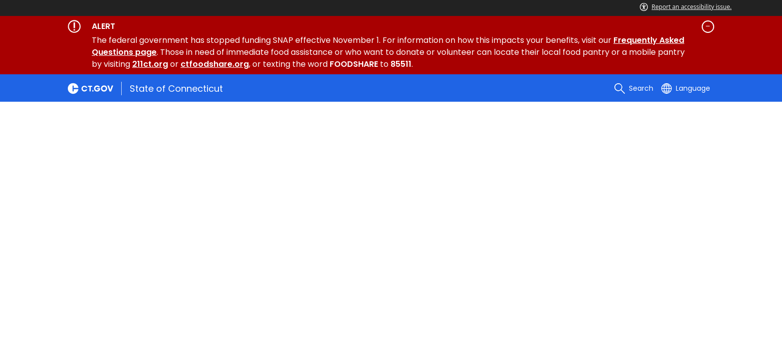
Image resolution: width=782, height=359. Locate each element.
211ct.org (150, 64)
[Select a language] (685, 88)
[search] (633, 88)
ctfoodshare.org (215, 64)
